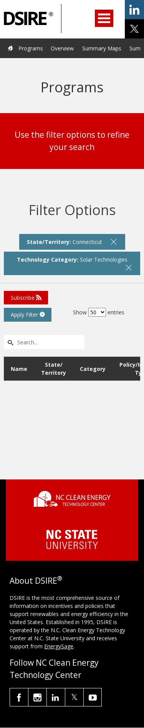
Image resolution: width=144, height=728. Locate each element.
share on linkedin (134, 9)
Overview (62, 48)
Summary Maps (101, 48)
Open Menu (104, 18)
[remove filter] (114, 241)
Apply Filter (28, 314)
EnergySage (58, 646)
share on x (134, 28)
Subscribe (26, 297)
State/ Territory (53, 368)
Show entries (98, 312)
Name (19, 368)
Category (93, 368)
